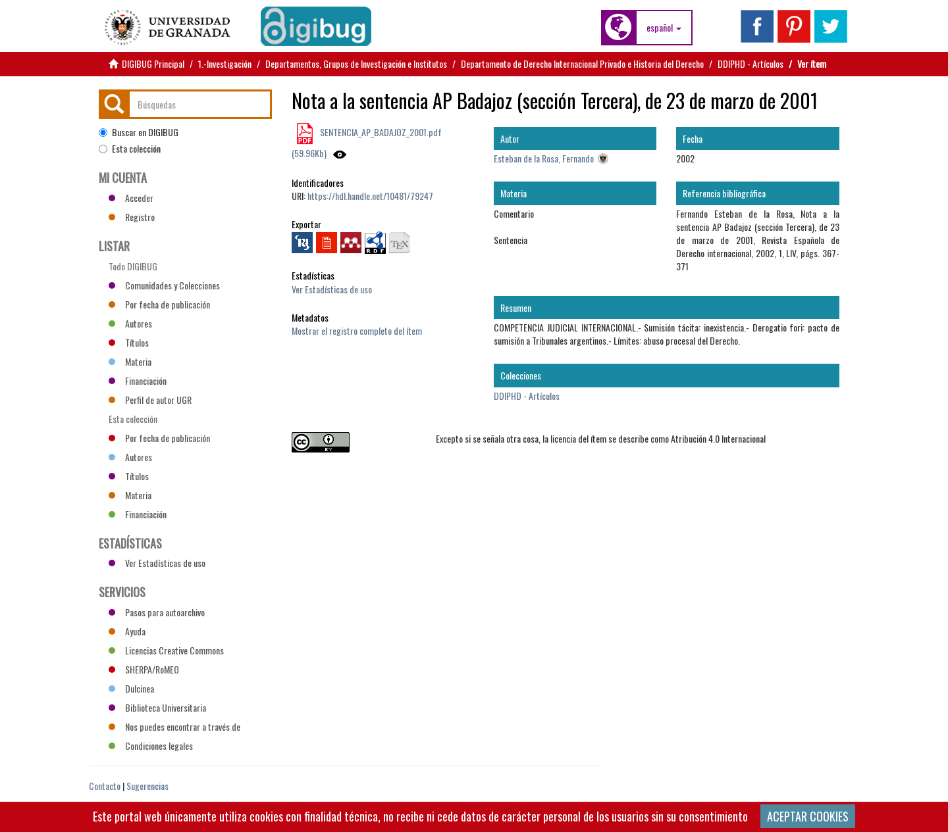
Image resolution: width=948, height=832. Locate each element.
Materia (130, 361)
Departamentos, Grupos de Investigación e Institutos (356, 63)
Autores (130, 323)
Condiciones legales (151, 745)
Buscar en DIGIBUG (138, 132)
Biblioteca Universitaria (157, 707)
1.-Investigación (224, 63)
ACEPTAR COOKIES (808, 816)
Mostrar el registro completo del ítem (357, 330)
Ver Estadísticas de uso (332, 289)
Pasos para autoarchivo (157, 612)
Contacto (104, 786)
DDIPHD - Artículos (750, 63)
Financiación (138, 380)
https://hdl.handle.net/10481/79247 (370, 196)
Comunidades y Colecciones (164, 285)
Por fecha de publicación (159, 304)
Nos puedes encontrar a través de (174, 726)
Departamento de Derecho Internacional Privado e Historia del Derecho (582, 63)
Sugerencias (147, 786)
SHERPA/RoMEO (144, 669)
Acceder (131, 198)
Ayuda (127, 631)
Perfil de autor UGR (150, 399)
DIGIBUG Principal (153, 63)
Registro (132, 217)
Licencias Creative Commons (166, 650)
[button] (664, 27)
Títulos (129, 342)
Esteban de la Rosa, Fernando (544, 158)
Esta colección (130, 148)
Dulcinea (131, 688)
